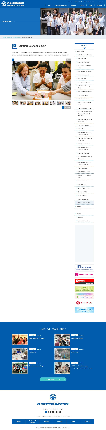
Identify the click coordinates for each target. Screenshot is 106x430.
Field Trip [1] (74, 352)
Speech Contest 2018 (83, 188)
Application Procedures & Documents (84, 1)
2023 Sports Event (83, 95)
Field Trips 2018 (82, 184)
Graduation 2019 (82, 181)
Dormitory (80, 217)
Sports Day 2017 (82, 195)
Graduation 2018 (82, 192)
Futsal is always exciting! (36, 366)
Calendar (79, 206)
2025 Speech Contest (83, 62)
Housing (79, 213)
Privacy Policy (66, 416)
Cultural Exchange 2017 (84, 202)
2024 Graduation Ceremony (85, 91)
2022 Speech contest (83, 125)
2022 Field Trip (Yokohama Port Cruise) (85, 120)
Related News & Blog (53, 379)
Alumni (90, 5)
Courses (82, 5)
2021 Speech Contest (83, 143)
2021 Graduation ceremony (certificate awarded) (85, 148)
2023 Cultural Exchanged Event (84, 103)
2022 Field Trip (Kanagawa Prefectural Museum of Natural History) (85, 114)
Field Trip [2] (32, 352)
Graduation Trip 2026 (77, 338)
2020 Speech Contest (83, 153)
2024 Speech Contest (83, 82)
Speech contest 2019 (84, 171)
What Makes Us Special (61, 5)
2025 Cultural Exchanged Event (84, 66)
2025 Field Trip (82, 58)
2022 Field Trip (82, 128)
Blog (33, 335)
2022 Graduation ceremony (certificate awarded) (85, 133)
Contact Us (99, 5)
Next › (69, 107)
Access (70, 1)
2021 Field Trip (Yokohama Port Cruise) (85, 139)
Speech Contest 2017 (83, 199)
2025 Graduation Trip (83, 75)
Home (49, 5)
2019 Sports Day (82, 168)
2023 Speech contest (83, 98)
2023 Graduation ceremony (85, 108)
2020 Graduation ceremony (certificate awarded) (85, 163)
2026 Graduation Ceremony (85, 54)
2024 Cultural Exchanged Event (84, 87)
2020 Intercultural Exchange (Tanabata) (85, 157)
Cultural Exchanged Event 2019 (84, 176)
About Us (73, 5)
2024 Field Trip (82, 78)
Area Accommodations (84, 221)
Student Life (80, 210)
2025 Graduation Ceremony (85, 71)
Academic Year (16, 37)
